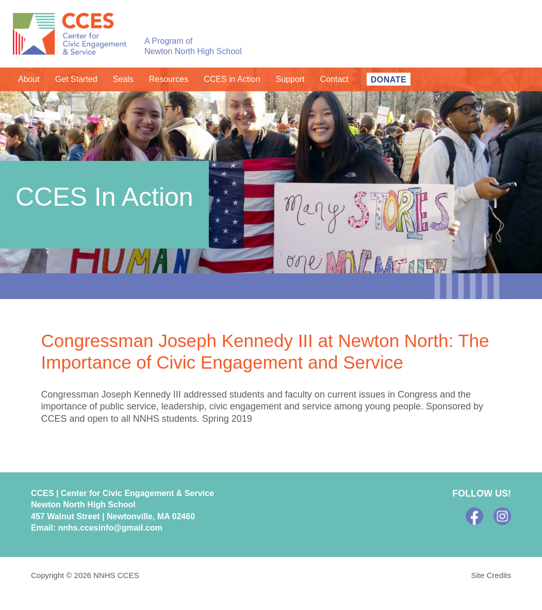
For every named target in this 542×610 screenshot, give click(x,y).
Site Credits (491, 575)
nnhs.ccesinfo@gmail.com (110, 527)
